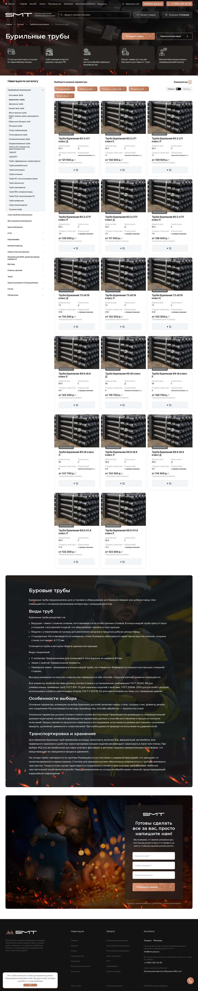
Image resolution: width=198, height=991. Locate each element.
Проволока (13, 295)
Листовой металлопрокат (20, 221)
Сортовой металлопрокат (20, 215)
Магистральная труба (18, 113)
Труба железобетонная (18, 165)
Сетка (10, 289)
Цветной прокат (15, 227)
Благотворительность (85, 4)
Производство (54, 4)
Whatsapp (157, 941)
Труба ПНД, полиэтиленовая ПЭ (22, 196)
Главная (23, 4)
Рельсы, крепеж (15, 270)
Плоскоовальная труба (18, 135)
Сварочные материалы (18, 252)
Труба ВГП (13, 157)
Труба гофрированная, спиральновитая (24, 161)
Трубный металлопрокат (39, 24)
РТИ (10, 233)
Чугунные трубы (15, 209)
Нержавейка (13, 239)
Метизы (11, 264)
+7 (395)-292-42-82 (179, 4)
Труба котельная (15, 174)
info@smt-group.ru (153, 4)
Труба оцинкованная (17, 187)
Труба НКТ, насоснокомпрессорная (23, 179)
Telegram (148, 941)
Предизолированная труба (19, 143)
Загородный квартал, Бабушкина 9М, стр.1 (163, 971)
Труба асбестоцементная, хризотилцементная (19, 148)
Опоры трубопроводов (18, 130)
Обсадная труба (15, 126)
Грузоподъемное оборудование (23, 283)
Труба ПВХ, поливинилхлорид (20, 192)
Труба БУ (12, 152)
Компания (68, 4)
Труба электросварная (18, 205)
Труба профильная (16, 201)
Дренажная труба (16, 104)
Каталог (33, 4)
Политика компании (114, 986)
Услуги (42, 4)
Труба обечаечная (16, 183)
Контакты (102, 4)
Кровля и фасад (15, 245)
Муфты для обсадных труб (19, 122)
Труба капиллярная (17, 170)
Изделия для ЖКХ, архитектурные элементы (23, 258)
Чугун (10, 276)
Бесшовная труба (16, 95)
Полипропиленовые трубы (19, 139)
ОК (30, 985)
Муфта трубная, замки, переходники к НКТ (24, 117)
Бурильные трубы (17, 100)
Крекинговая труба (16, 108)
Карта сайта (76, 986)
